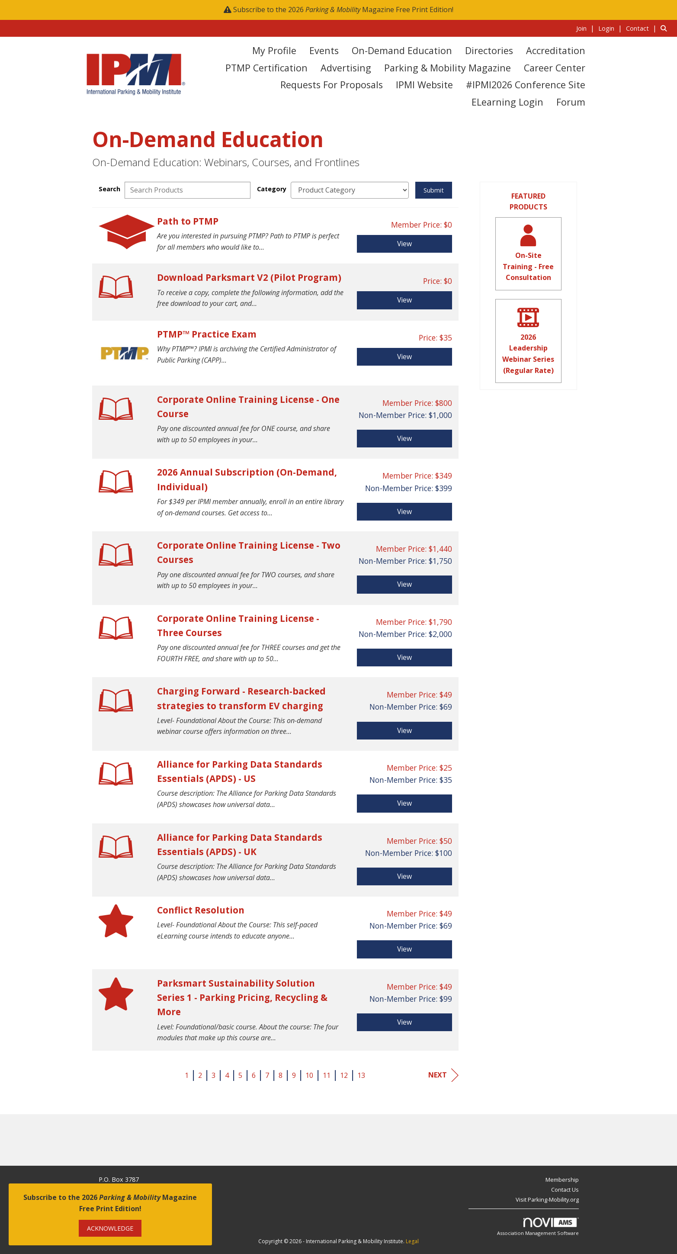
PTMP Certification (266, 67)
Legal (412, 1241)
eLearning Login (507, 102)
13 (361, 1075)
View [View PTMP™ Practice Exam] (404, 356)
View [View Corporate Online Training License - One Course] (404, 438)
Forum (570, 102)
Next (443, 1075)
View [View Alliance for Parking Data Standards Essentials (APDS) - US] (404, 803)
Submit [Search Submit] (434, 190)
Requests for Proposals (331, 84)
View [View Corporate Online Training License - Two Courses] (404, 584)
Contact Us (565, 1189)
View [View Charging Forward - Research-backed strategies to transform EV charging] (404, 730)
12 (344, 1075)
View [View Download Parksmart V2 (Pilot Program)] (404, 300)
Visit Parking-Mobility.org (547, 1199)
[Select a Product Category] (350, 190)
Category (271, 189)
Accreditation (555, 50)
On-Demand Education (402, 50)
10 (309, 1075)
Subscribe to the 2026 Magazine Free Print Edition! (343, 9)
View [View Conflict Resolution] (404, 949)
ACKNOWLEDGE (110, 1228)
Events (324, 50)
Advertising (346, 67)
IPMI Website (424, 84)
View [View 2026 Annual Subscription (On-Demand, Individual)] (404, 511)
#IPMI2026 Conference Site (525, 84)
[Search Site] (666, 28)
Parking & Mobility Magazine (447, 67)
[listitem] (586, 28)
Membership (562, 1179)
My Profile (274, 50)
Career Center (554, 67)
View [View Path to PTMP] (404, 243)
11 (326, 1075)
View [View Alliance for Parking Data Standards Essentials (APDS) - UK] (404, 876)
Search (109, 189)
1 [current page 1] (187, 1075)
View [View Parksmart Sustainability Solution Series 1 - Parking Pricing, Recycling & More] (404, 1022)
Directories (489, 50)
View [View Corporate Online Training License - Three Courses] (404, 657)
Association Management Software (538, 1227)
